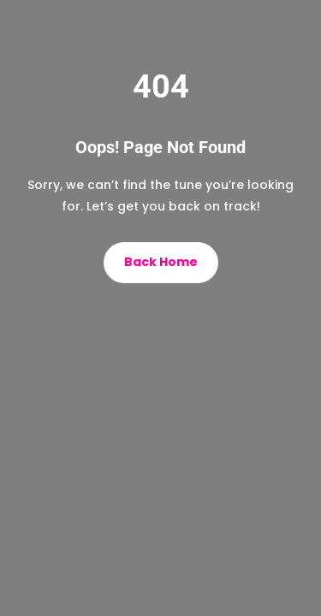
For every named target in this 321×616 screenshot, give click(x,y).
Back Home (161, 261)
